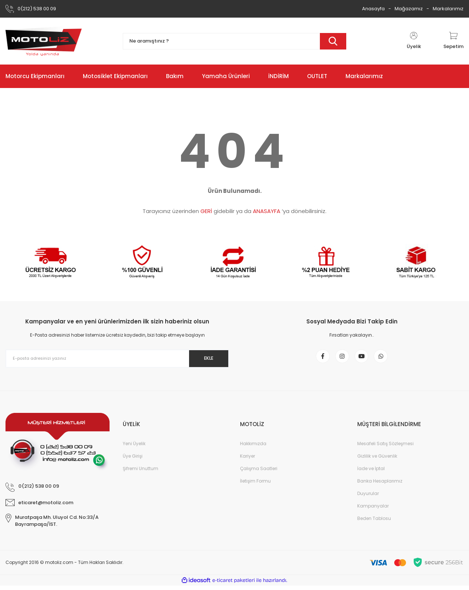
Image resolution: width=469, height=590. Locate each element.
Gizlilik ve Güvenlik (377, 460)
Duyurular (368, 498)
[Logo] (43, 41)
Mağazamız (409, 8)
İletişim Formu (255, 485)
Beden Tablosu (374, 523)
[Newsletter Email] (117, 358)
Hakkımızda (253, 448)
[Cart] (453, 41)
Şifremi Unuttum (140, 473)
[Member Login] (413, 41)
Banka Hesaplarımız (379, 485)
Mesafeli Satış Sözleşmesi (385, 448)
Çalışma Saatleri (258, 473)
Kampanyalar (373, 510)
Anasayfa (373, 8)
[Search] (234, 41)
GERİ (206, 211)
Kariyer (247, 460)
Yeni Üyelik (134, 448)
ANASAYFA (266, 211)
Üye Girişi (133, 460)
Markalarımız (448, 8)
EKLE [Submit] (204, 358)
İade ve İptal (371, 473)
